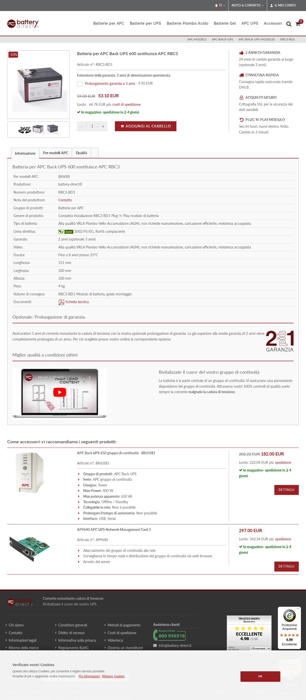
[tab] (25, 153)
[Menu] (298, 610)
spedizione (283, 462)
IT (220, 5)
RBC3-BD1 (287, 39)
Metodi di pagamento (124, 625)
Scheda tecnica (77, 302)
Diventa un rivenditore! (125, 648)
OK (260, 676)
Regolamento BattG (73, 648)
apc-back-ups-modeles (256, 39)
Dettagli (287, 490)
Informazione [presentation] (25, 153)
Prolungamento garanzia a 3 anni (110, 83)
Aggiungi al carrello (145, 126)
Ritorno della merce (24, 648)
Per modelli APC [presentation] (55, 153)
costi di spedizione (126, 104)
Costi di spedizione (122, 633)
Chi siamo (16, 625)
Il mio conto (283, 5)
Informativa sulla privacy (77, 640)
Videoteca (115, 640)
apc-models (197, 39)
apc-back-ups (222, 39)
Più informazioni (89, 676)
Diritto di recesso (71, 633)
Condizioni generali (72, 625)
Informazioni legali (22, 640)
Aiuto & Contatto (247, 5)
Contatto (65, 200)
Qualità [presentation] (81, 153)
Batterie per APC (108, 23)
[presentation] (94, 153)
